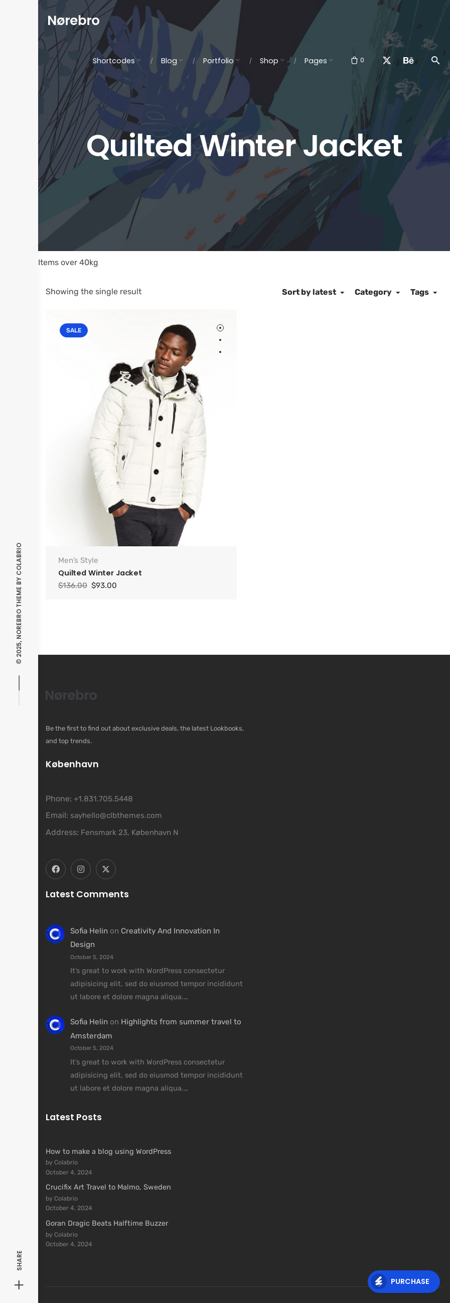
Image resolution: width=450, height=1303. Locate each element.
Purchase (400, 1281)
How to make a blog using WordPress (108, 1132)
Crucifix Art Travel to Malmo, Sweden (108, 1168)
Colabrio (19, 558)
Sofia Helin (89, 912)
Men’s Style (78, 542)
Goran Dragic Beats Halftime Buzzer (107, 1205)
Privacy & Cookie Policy (342, 1289)
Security (284, 1289)
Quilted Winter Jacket (100, 555)
